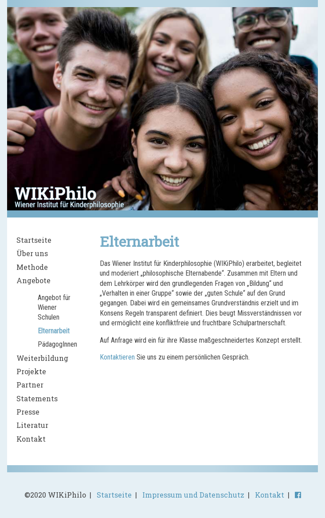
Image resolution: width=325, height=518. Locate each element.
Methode (32, 267)
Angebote (33, 280)
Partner (29, 384)
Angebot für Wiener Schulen (54, 307)
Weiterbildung (42, 358)
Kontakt (31, 438)
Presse (27, 411)
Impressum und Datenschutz (193, 494)
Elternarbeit (54, 331)
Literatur (32, 425)
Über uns (32, 253)
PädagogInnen (57, 344)
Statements (37, 398)
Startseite (33, 240)
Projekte (31, 371)
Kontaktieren (117, 357)
